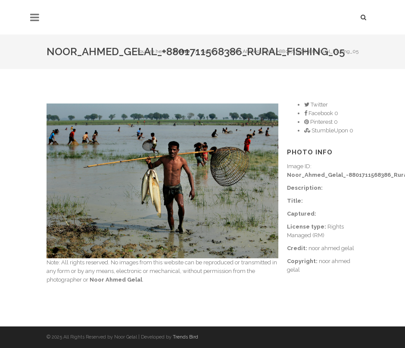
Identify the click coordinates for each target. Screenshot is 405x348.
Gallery (209, 51)
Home (182, 51)
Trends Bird (185, 337)
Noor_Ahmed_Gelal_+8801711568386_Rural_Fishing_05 (293, 51)
